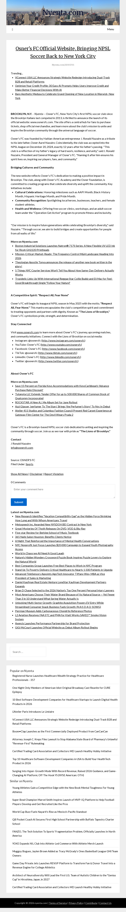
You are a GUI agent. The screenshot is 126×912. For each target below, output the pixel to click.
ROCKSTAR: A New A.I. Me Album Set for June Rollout (47, 402)
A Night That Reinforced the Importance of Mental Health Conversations (58, 540)
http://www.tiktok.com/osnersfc (58, 352)
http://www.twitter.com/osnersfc (58, 361)
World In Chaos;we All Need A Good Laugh (40, 553)
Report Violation (54, 473)
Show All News (19, 473)
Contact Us (105, 907)
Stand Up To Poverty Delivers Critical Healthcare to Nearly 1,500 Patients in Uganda (64, 569)
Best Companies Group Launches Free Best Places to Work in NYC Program (59, 565)
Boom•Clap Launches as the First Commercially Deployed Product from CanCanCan (60, 735)
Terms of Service (58, 907)
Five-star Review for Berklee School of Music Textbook (47, 532)
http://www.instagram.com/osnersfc (63, 340)
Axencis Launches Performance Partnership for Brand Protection (53, 627)
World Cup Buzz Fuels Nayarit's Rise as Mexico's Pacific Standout (49, 815)
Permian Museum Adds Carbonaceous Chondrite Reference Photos (54, 615)
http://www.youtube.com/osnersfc (61, 344)
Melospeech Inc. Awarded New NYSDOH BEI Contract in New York (55, 524)
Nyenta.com (63, 12)
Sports (29, 464)
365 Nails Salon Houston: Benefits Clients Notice (44, 536)
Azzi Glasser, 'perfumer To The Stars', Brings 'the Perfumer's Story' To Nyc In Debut (64, 406)
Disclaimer (36, 473)
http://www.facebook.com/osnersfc (64, 348)
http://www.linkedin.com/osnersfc (61, 357)
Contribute (91, 907)
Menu (110, 29)
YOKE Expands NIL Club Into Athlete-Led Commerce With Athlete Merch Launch (57, 847)
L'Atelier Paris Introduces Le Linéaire (33, 715)
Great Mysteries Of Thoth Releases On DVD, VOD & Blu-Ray (51, 528)
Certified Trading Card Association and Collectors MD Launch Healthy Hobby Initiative (61, 755)
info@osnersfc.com (22, 447)
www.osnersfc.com (28, 332)
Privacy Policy (76, 907)
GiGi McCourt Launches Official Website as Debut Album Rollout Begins (58, 631)
